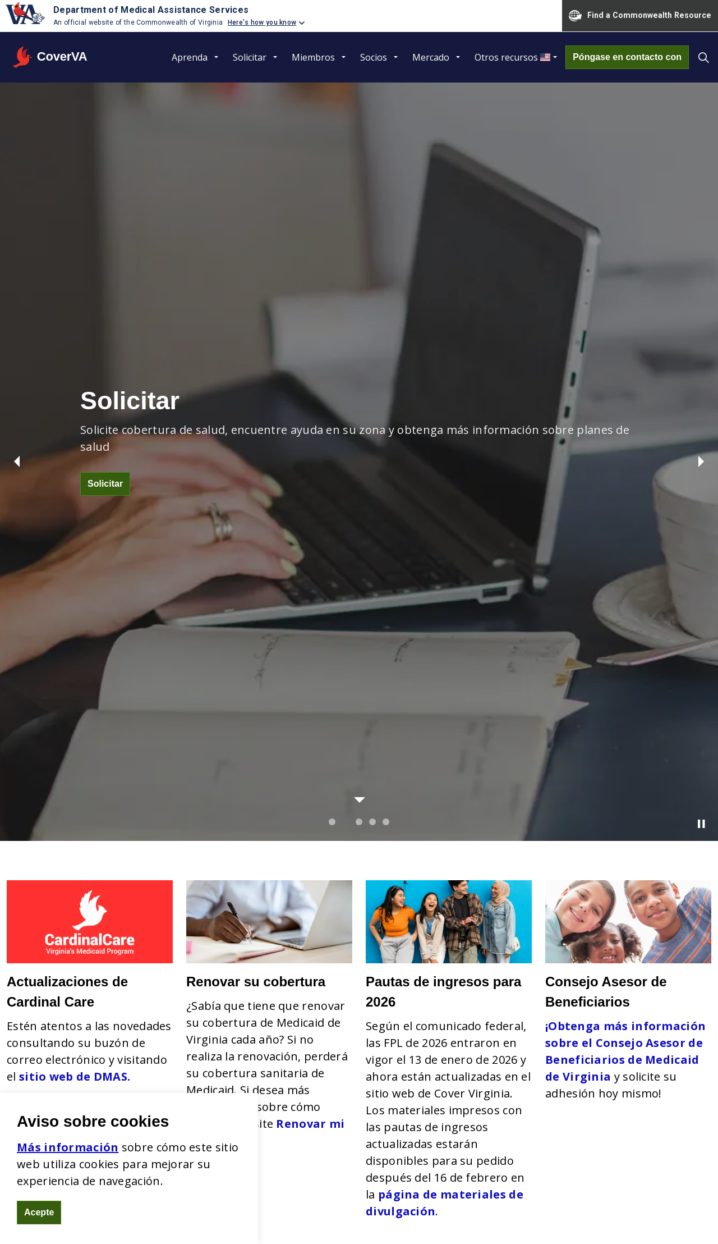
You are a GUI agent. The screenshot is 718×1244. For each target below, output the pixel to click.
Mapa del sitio (314, 1215)
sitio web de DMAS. (74, 530)
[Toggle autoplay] (701, 278)
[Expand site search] (703, 57)
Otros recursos (506, 57)
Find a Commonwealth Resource (640, 15)
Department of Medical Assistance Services (150, 9)
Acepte (39, 1212)
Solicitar (249, 57)
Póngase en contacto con (627, 57)
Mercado (430, 57)
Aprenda (190, 57)
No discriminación (354, 991)
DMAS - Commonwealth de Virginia (642, 1215)
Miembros (313, 57)
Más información (68, 1147)
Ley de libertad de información (400, 1215)
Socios (373, 57)
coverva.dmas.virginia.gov (108, 1066)
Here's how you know (262, 22)
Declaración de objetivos (372, 1008)
